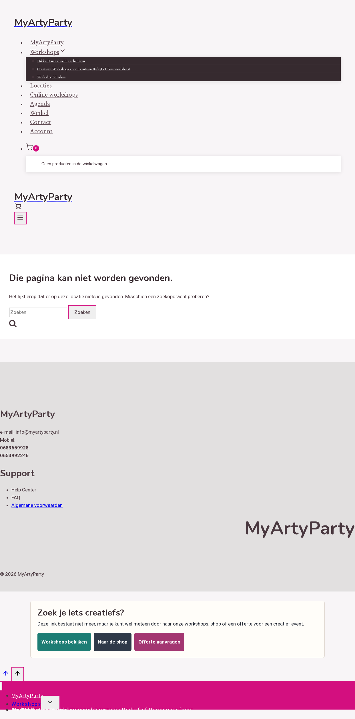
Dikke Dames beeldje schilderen (61, 61)
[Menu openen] (20, 218)
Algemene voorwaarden (37, 505)
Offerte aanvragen (159, 642)
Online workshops (35, 709)
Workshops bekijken (64, 642)
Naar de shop (112, 642)
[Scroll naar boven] (5, 674)
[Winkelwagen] (183, 148)
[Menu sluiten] (1, 686)
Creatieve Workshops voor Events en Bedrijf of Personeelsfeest (83, 69)
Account (41, 131)
